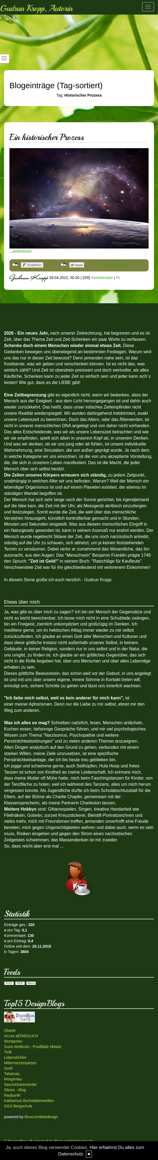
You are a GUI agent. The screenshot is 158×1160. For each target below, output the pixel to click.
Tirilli (8, 1052)
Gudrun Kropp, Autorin (36, 8)
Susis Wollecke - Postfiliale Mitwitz (33, 1047)
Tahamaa (12, 1073)
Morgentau (13, 1079)
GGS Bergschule (18, 1106)
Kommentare (102, 277)
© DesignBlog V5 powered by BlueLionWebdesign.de (48, 1141)
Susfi (8, 1068)
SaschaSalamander (20, 1084)
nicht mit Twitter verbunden (63, 264)
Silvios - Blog (15, 1090)
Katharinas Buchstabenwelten (29, 1100)
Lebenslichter (15, 1057)
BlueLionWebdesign (41, 1117)
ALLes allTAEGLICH (21, 1036)
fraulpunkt (12, 1095)
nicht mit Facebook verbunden (15, 264)
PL (118, 277)
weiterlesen (22, 251)
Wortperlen (13, 1041)
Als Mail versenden (116, 265)
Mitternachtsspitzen (20, 1063)
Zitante (10, 1030)
